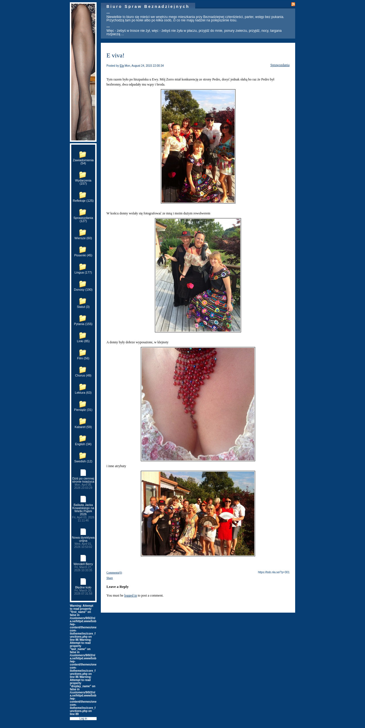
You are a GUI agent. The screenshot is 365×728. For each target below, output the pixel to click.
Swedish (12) (83, 461)
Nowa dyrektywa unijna (83, 542)
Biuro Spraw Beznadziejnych (148, 6)
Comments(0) (114, 572)
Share (109, 577)
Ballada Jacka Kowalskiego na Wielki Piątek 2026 (83, 512)
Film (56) (83, 358)
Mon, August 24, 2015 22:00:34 (144, 65)
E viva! (115, 55)
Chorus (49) (83, 375)
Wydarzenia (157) (83, 182)
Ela (122, 65)
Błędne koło (83, 590)
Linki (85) (83, 341)
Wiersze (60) (83, 238)
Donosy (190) (83, 289)
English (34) (83, 444)
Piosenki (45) (83, 255)
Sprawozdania (280, 65)
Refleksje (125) (83, 200)
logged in (130, 595)
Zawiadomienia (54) (83, 161)
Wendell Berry (83, 567)
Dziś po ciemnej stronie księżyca (83, 483)
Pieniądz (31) (83, 409)
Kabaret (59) (83, 427)
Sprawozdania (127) (83, 219)
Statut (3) (83, 306)
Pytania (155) (83, 324)
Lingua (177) (83, 272)
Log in (83, 718)
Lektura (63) (83, 392)
